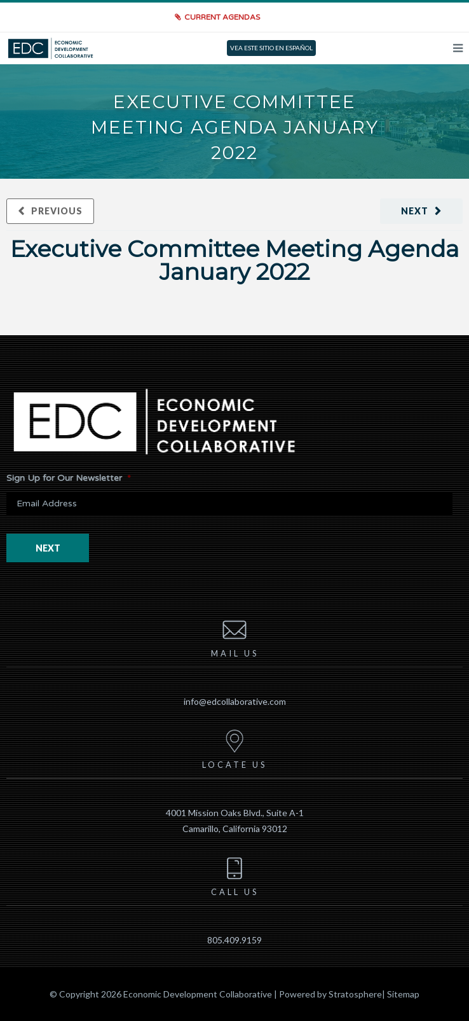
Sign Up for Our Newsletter (68, 478)
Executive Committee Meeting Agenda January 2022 (234, 260)
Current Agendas (222, 17)
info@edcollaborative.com (235, 701)
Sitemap (403, 994)
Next (414, 210)
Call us (235, 874)
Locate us (234, 747)
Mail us (235, 636)
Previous (57, 210)
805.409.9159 (234, 939)
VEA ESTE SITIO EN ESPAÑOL (271, 48)
